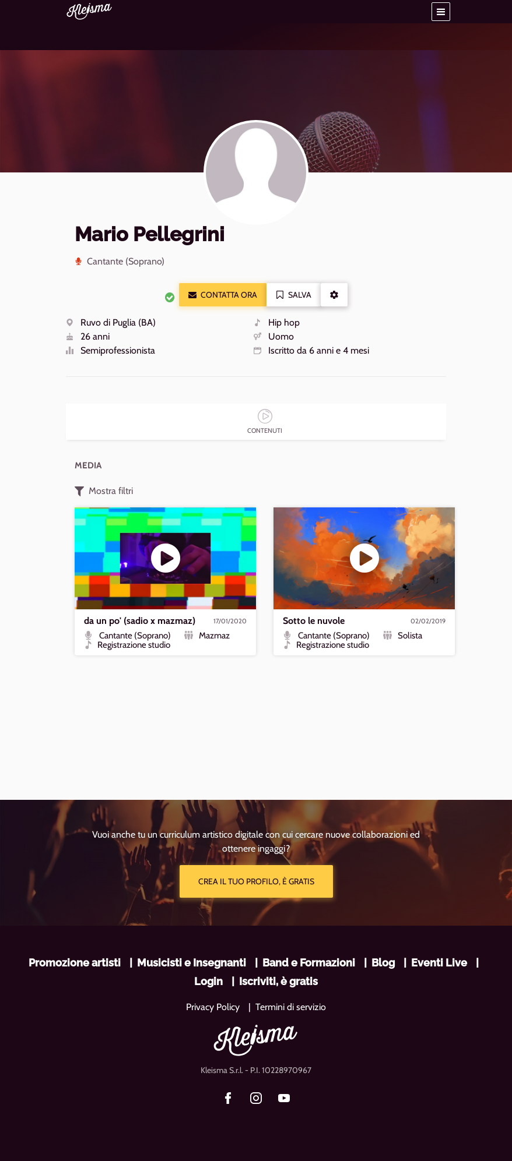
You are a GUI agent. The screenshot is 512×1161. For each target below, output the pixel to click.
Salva (293, 295)
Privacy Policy (213, 1006)
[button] (441, 11)
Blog (383, 963)
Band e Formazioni (308, 963)
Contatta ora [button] (222, 295)
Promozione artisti (75, 963)
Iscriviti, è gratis (278, 981)
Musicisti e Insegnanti (191, 963)
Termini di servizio (290, 1006)
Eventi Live (439, 963)
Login (208, 981)
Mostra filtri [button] (104, 491)
